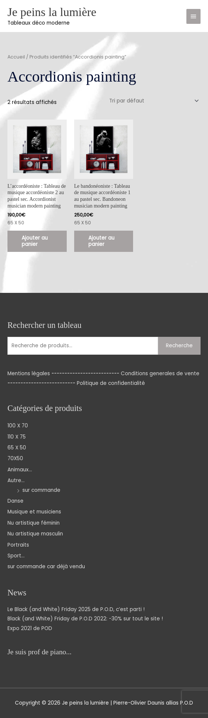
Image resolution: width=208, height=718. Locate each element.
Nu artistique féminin (33, 522)
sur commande (41, 490)
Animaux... (19, 469)
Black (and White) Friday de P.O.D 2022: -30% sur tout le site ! (85, 618)
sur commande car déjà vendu (46, 566)
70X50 (15, 458)
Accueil (16, 57)
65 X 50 (16, 447)
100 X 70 (17, 425)
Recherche (179, 345)
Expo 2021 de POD (29, 628)
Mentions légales (28, 373)
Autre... (16, 480)
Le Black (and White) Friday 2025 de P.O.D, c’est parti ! (76, 609)
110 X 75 (16, 436)
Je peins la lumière (51, 12)
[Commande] (153, 101)
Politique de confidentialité (111, 383)
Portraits (18, 544)
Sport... (16, 555)
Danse (15, 501)
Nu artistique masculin (35, 533)
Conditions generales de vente (160, 373)
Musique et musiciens (34, 511)
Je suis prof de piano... (39, 652)
